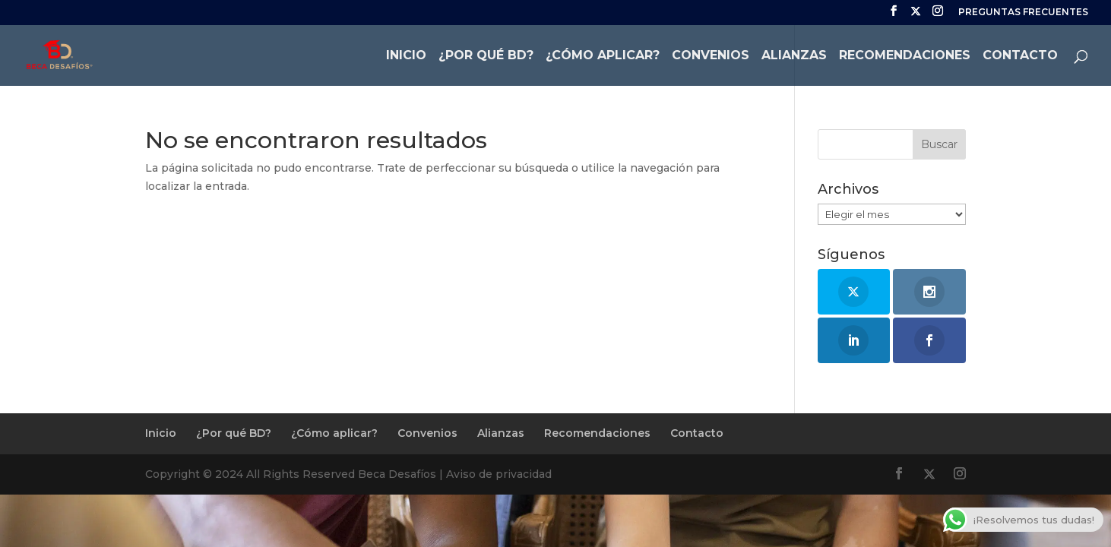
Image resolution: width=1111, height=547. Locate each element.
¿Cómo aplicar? (603, 56)
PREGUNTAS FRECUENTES (1023, 12)
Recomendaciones (904, 56)
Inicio (406, 56)
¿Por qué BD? (485, 56)
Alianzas (794, 56)
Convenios (710, 56)
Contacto (1020, 56)
